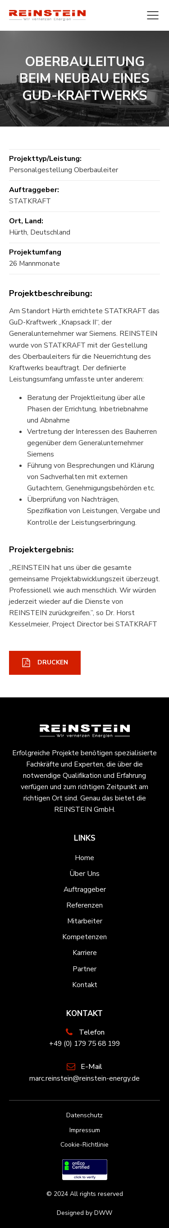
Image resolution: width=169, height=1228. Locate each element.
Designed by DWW (84, 1213)
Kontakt (84, 985)
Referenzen (84, 905)
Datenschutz (84, 1115)
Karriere (85, 953)
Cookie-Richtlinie (84, 1144)
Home (84, 858)
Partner (84, 969)
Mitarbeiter (84, 921)
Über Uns (84, 874)
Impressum (84, 1130)
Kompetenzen (84, 937)
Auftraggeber (85, 889)
